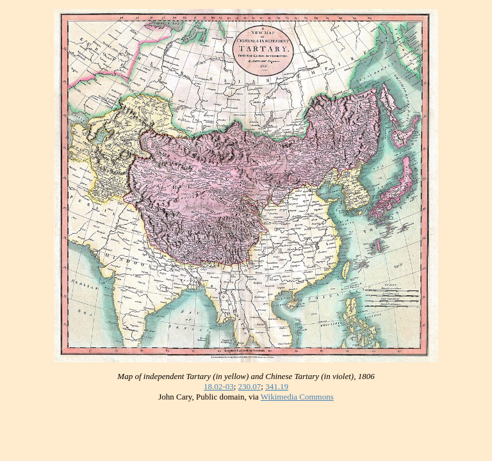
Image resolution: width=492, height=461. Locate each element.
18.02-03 (219, 386)
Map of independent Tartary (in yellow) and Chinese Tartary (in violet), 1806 (245, 376)
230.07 (249, 386)
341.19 (276, 386)
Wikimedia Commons (297, 396)
